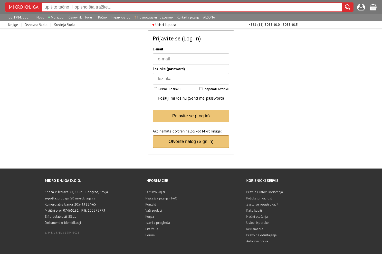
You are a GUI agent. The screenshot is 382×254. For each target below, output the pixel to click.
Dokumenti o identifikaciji (63, 222)
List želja (151, 229)
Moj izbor (56, 17)
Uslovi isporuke (257, 222)
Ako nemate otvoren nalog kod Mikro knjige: (187, 131)
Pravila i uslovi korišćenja (264, 192)
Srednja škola (64, 25)
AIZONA (209, 17)
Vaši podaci (153, 210)
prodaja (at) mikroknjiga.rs (76, 198)
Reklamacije (254, 229)
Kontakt (150, 204)
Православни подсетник (153, 17)
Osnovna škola (36, 25)
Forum (90, 17)
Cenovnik (75, 17)
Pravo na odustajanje (261, 235)
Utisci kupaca (164, 24)
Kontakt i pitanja (188, 17)
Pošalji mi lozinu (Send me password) (191, 98)
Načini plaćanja (257, 216)
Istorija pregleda (157, 222)
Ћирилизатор (121, 17)
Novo (40, 17)
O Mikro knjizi (155, 192)
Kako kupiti (254, 210)
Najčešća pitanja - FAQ (161, 198)
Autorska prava (257, 241)
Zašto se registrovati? (262, 204)
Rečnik (102, 17)
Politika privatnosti (259, 198)
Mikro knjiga (23, 7)
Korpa (149, 216)
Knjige (13, 25)
